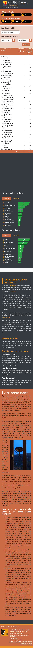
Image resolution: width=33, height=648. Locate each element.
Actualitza (26, 44)
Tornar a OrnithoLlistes (12, 5)
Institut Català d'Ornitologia (19, 630)
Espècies (15, 198)
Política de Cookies (26, 644)
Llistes (6, 198)
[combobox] (10, 32)
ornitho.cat (24, 4)
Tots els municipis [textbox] (7, 32)
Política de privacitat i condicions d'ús (20, 642)
